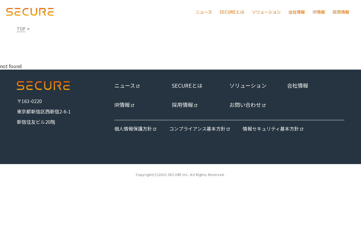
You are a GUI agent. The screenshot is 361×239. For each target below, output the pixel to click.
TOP (21, 29)
